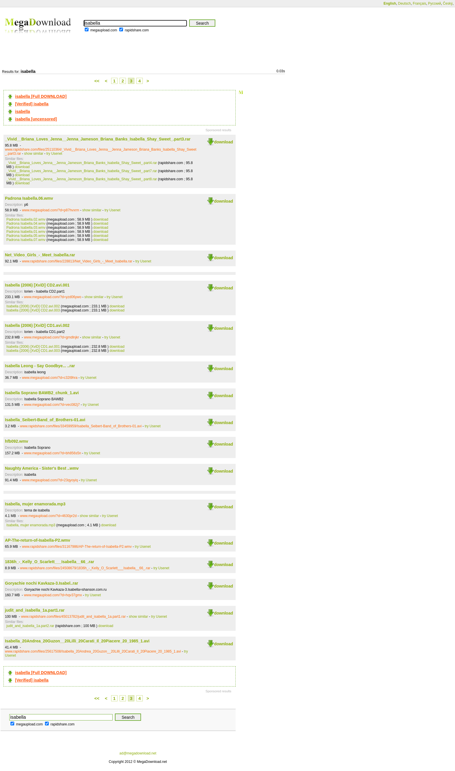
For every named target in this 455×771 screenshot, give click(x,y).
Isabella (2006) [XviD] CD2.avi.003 (33, 310)
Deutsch (404, 3)
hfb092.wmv (16, 441)
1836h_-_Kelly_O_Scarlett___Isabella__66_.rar (49, 561)
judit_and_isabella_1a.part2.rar (30, 626)
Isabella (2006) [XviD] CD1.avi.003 (33, 351)
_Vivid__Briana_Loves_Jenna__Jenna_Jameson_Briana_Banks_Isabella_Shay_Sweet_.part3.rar (97, 139)
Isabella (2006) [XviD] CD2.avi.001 (37, 285)
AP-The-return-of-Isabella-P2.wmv (37, 540)
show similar (33, 154)
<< (97, 80)
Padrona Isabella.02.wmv (26, 219)
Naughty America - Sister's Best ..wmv (42, 468)
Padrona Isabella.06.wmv (29, 198)
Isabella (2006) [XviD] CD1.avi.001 (33, 347)
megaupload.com (103, 30)
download (223, 142)
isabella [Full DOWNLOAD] (40, 96)
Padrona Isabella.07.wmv (26, 240)
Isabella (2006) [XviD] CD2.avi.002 (33, 306)
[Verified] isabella (31, 104)
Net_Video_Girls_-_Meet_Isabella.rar (40, 255)
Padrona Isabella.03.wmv (26, 228)
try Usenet (54, 154)
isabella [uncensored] (36, 119)
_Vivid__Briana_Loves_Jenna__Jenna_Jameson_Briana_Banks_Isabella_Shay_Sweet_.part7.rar (81, 171)
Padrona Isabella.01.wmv (26, 232)
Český (447, 3)
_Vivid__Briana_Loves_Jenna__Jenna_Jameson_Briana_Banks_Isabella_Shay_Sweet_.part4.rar (81, 163)
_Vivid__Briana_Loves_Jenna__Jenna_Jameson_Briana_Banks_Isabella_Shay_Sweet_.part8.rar (81, 179)
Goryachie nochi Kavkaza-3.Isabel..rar (41, 583)
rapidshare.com (137, 30)
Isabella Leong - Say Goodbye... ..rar (40, 365)
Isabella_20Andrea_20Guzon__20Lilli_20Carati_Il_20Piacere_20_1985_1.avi (77, 641)
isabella (22, 111)
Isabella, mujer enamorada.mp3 (35, 504)
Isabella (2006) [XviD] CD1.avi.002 (37, 325)
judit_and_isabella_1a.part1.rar (34, 610)
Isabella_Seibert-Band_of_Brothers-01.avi (45, 419)
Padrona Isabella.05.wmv (26, 236)
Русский (434, 3)
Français (419, 3)
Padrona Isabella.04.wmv (26, 223)
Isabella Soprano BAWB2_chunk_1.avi (42, 392)
